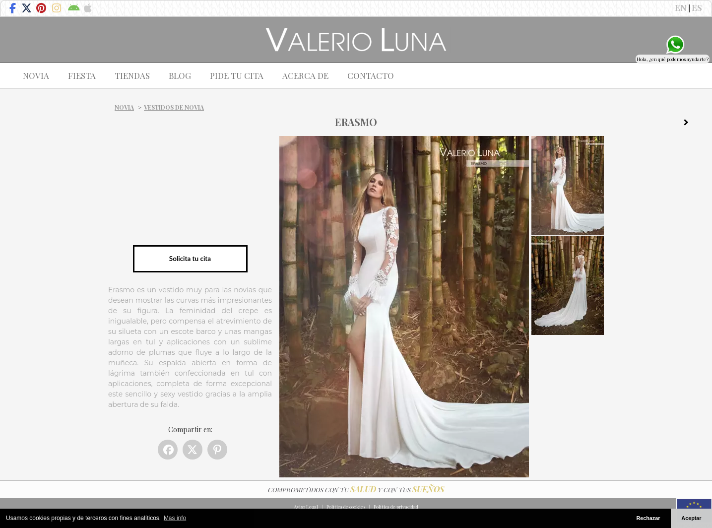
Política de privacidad (396, 506)
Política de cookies (345, 506)
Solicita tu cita (190, 259)
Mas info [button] (175, 518)
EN (681, 7)
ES (697, 7)
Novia (124, 107)
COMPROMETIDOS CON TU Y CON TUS (356, 489)
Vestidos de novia (174, 107)
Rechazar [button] (648, 518)
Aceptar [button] (691, 518)
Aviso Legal (306, 506)
